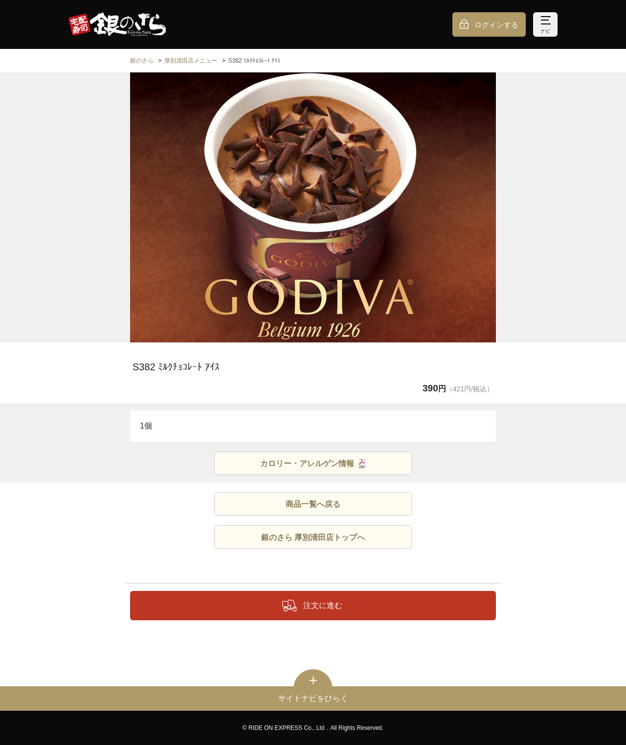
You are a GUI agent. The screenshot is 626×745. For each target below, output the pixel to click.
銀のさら (142, 60)
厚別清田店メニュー (190, 60)
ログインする (496, 25)
